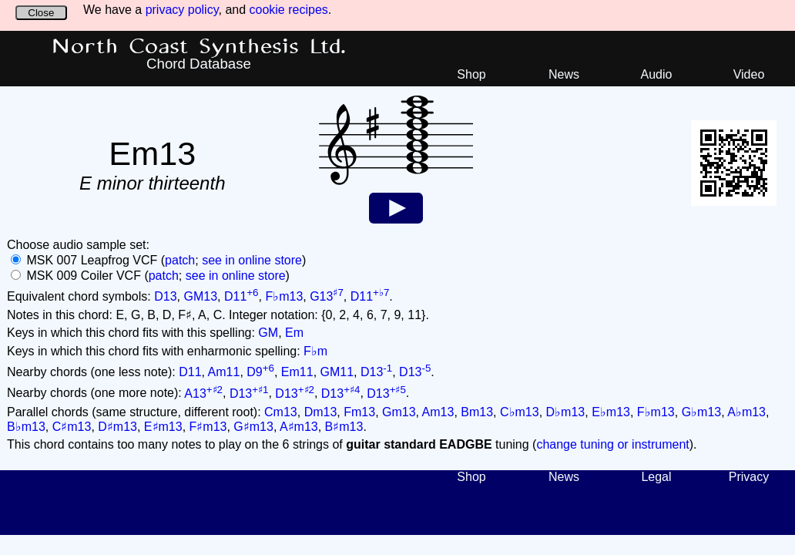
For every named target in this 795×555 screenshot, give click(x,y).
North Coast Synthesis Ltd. (199, 47)
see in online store (252, 260)
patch (180, 260)
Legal (656, 476)
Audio (657, 74)
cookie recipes (289, 9)
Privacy (749, 476)
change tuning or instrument (612, 444)
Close (41, 12)
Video (749, 74)
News (563, 74)
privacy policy (182, 9)
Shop (471, 74)
